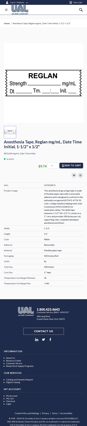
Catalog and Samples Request (19, 379)
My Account (11, 395)
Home (7, 23)
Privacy (45, 413)
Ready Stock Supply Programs (20, 366)
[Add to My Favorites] (74, 175)
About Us (10, 358)
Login (8, 404)
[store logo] (20, 10)
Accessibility (66, 413)
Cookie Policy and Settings (27, 413)
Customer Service (14, 363)
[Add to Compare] (80, 175)
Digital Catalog (13, 382)
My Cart (10, 398)
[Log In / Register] (16, 2)
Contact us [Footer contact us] (43, 331)
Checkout (10, 401)
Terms (55, 413)
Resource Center (13, 360)
